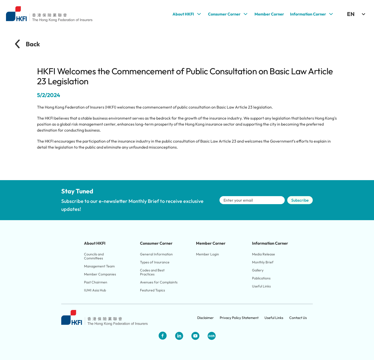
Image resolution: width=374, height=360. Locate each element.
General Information (156, 254)
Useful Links (261, 286)
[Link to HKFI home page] (49, 14)
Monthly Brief (263, 262)
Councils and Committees (94, 256)
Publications (261, 278)
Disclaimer (205, 317)
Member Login (207, 254)
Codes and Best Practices (152, 272)
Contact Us (298, 317)
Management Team (99, 266)
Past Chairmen (95, 282)
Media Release (263, 254)
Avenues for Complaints (159, 282)
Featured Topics (152, 290)
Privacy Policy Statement (239, 317)
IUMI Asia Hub (95, 290)
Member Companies (100, 274)
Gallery (258, 270)
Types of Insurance (155, 262)
